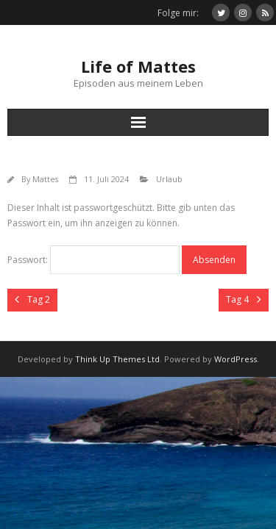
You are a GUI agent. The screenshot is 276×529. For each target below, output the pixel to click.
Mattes (45, 178)
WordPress (235, 358)
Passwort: (93, 259)
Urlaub (169, 178)
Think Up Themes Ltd (117, 358)
